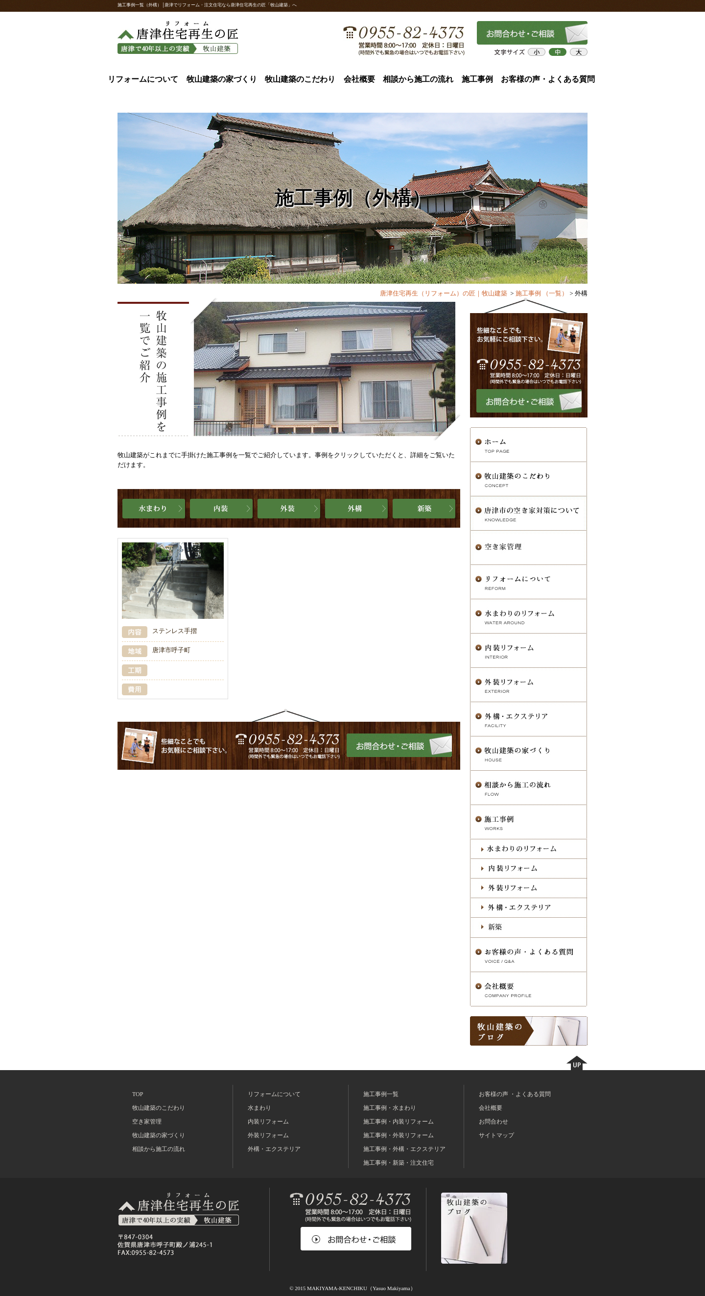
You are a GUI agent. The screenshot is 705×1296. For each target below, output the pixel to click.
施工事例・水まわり (389, 1107)
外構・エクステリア (274, 1149)
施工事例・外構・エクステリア (404, 1149)
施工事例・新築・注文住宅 (398, 1162)
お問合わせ (493, 1121)
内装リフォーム (268, 1121)
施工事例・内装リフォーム (398, 1121)
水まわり (259, 1107)
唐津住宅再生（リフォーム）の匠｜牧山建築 (443, 293)
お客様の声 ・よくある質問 (515, 1094)
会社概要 (359, 79)
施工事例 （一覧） (542, 293)
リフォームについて (143, 79)
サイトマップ (496, 1135)
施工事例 (477, 79)
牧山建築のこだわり (300, 79)
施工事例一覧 (381, 1094)
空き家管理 (147, 1121)
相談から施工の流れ (418, 79)
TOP (137, 1094)
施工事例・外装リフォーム (398, 1135)
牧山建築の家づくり (222, 79)
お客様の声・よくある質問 (548, 79)
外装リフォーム (268, 1135)
